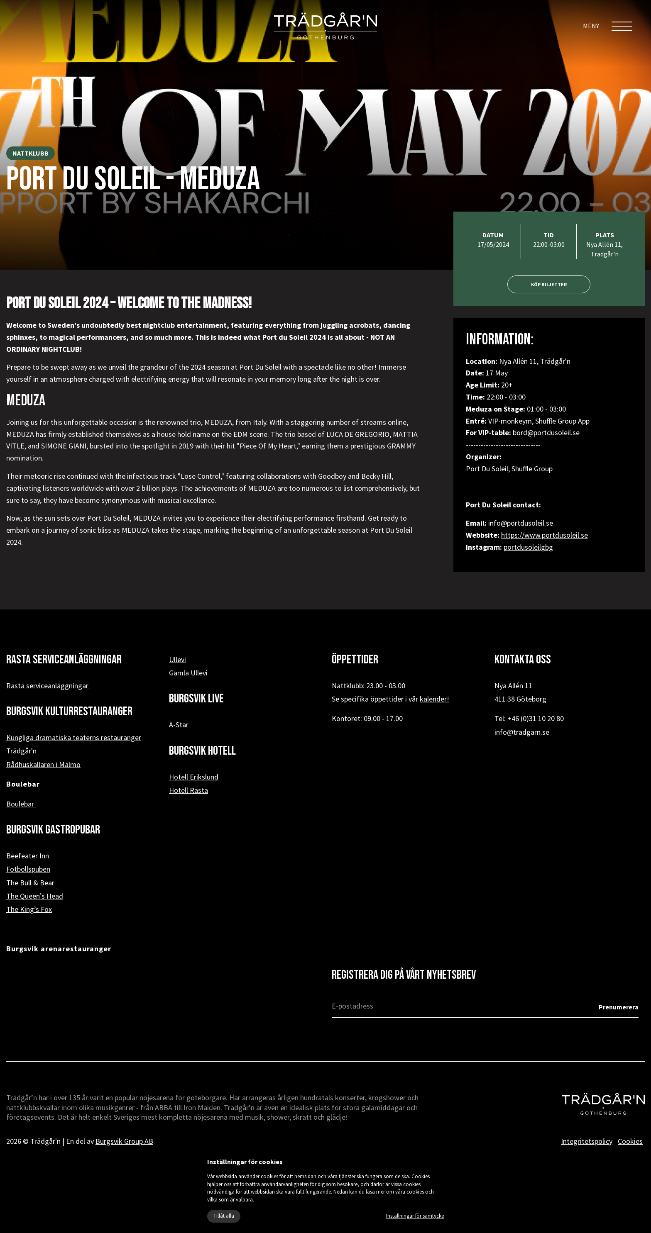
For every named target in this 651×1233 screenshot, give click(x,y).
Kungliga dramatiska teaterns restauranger (73, 737)
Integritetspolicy (586, 1141)
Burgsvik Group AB (124, 1141)
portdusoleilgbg (528, 547)
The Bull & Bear (30, 882)
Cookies (630, 1141)
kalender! (434, 699)
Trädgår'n (21, 750)
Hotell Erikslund (193, 777)
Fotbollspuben (28, 869)
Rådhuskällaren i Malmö (43, 764)
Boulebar (21, 804)
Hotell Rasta (188, 790)
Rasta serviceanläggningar (48, 685)
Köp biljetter (549, 284)
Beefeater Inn (27, 855)
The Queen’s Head (34, 896)
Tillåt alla (223, 1215)
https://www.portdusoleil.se (544, 535)
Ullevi (177, 659)
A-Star (178, 724)
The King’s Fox (29, 909)
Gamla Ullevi (188, 672)
